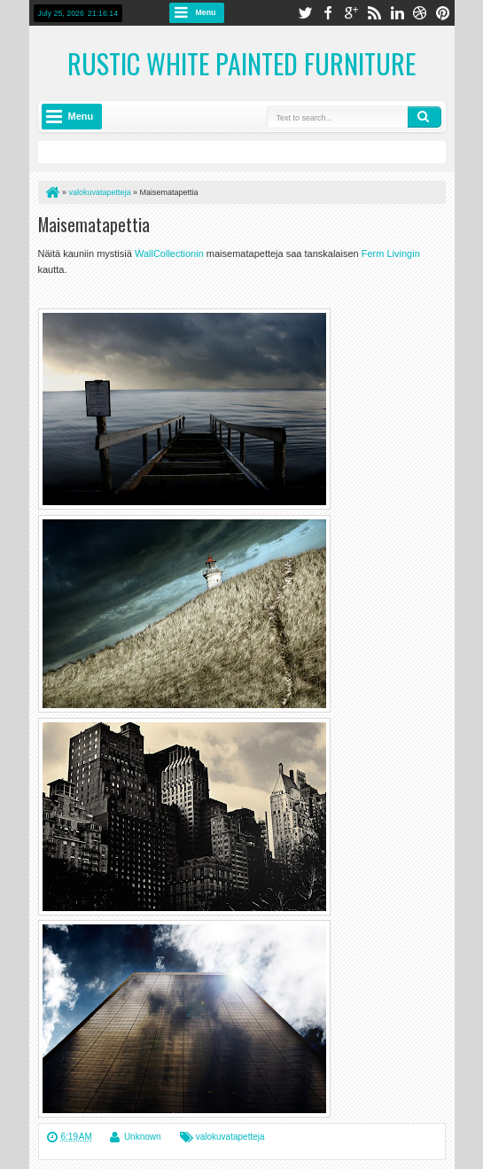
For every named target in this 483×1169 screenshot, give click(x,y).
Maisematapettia (94, 224)
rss (374, 13)
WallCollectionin (170, 253)
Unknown (142, 1137)
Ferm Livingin (391, 253)
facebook (327, 13)
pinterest (443, 13)
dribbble (420, 13)
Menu (206, 12)
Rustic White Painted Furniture (241, 63)
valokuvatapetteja (230, 1137)
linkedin (397, 13)
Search (424, 117)
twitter (304, 13)
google (350, 13)
